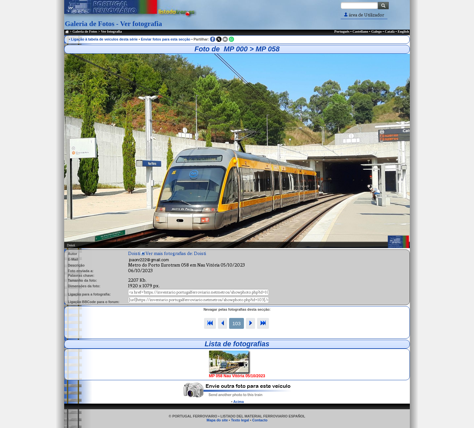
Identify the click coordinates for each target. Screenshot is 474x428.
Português (341, 31)
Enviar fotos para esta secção (165, 39)
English (403, 31)
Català (390, 31)
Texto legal (240, 420)
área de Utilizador (364, 15)
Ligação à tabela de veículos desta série (104, 39)
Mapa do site (217, 420)
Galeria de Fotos (84, 31)
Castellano (360, 31)
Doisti (134, 253)
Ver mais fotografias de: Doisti (175, 253)
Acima (238, 402)
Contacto (259, 420)
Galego (376, 31)
